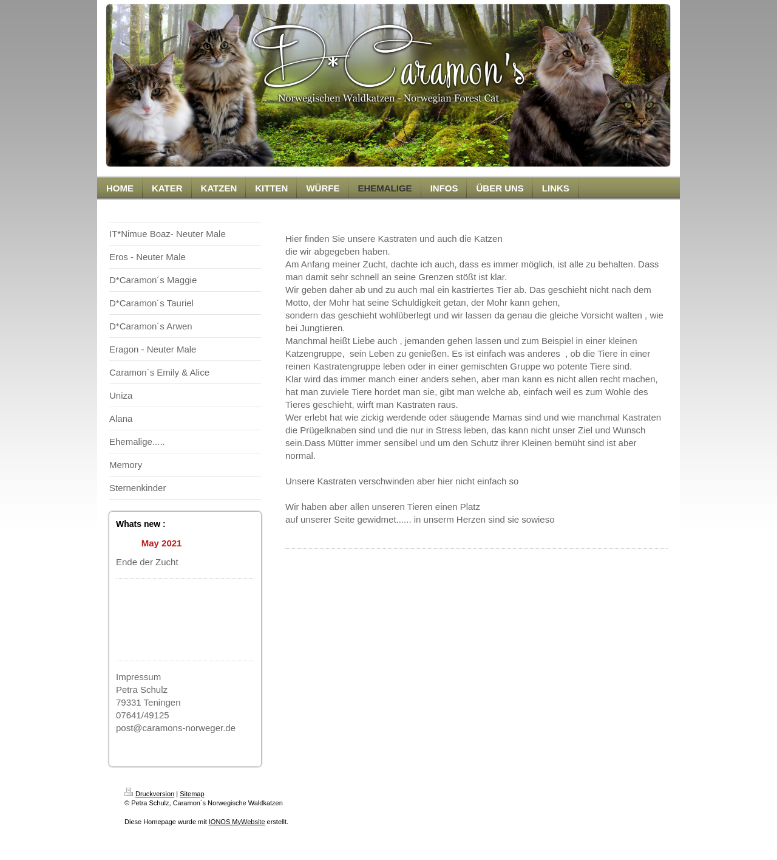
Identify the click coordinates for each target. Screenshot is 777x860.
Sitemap (192, 793)
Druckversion (149, 793)
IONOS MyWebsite (237, 821)
